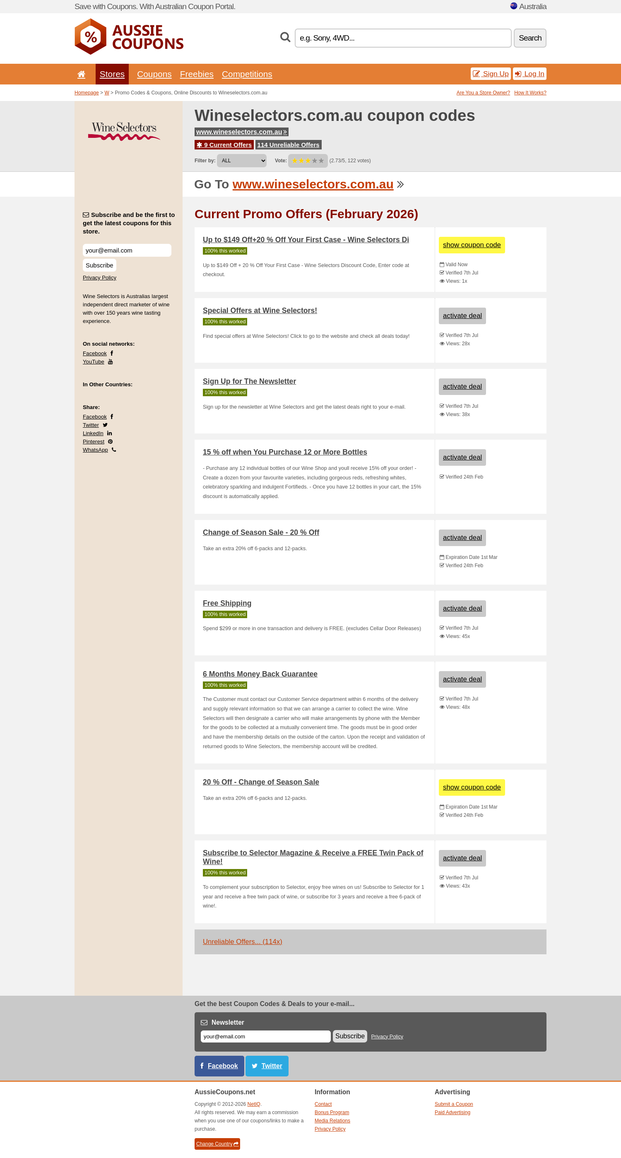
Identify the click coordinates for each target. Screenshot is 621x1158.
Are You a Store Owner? (483, 93)
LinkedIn (93, 433)
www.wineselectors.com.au (241, 131)
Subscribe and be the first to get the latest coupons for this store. (129, 223)
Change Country (217, 1144)
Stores (112, 74)
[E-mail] (266, 1036)
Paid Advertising (452, 1112)
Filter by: (205, 161)
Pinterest (93, 441)
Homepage (87, 93)
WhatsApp (95, 450)
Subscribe (99, 265)
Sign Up (491, 74)
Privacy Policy (99, 277)
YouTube (93, 362)
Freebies (197, 74)
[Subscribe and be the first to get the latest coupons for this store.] (127, 250)
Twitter (91, 425)
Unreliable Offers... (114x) (242, 942)
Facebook (95, 353)
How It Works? (530, 93)
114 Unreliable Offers (289, 144)
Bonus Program (332, 1112)
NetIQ (254, 1104)
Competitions (247, 74)
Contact (323, 1104)
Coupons (154, 74)
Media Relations (332, 1121)
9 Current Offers (224, 144)
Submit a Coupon (454, 1104)
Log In (529, 74)
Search (530, 38)
